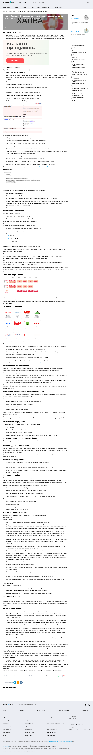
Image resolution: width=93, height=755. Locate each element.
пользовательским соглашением (17, 742)
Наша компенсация (64, 710)
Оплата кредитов (46, 7)
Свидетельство (6, 746)
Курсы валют (7, 7)
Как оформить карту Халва (39, 271)
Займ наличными (29, 732)
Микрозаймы (28, 729)
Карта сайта (85, 710)
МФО (38, 7)
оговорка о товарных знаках (45, 745)
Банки (33, 7)
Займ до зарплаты (51, 732)
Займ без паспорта (51, 726)
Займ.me (5, 11)
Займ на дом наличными (53, 717)
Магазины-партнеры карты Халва (49, 362)
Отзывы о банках (7, 729)
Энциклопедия (41, 2)
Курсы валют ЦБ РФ (8, 726)
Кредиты (26, 7)
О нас (4, 710)
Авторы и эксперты (41, 710)
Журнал (34, 2)
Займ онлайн (28, 735)
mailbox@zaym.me (76, 719)
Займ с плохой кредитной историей (56, 723)
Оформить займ (58, 7)
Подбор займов (29, 726)
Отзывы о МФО (7, 732)
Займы (17, 7)
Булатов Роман (75, 31)
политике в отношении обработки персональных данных (60, 741)
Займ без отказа (51, 735)
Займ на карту (50, 720)
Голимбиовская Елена (75, 19)
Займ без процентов (52, 729)
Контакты (21, 710)
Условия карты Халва (45, 167)
